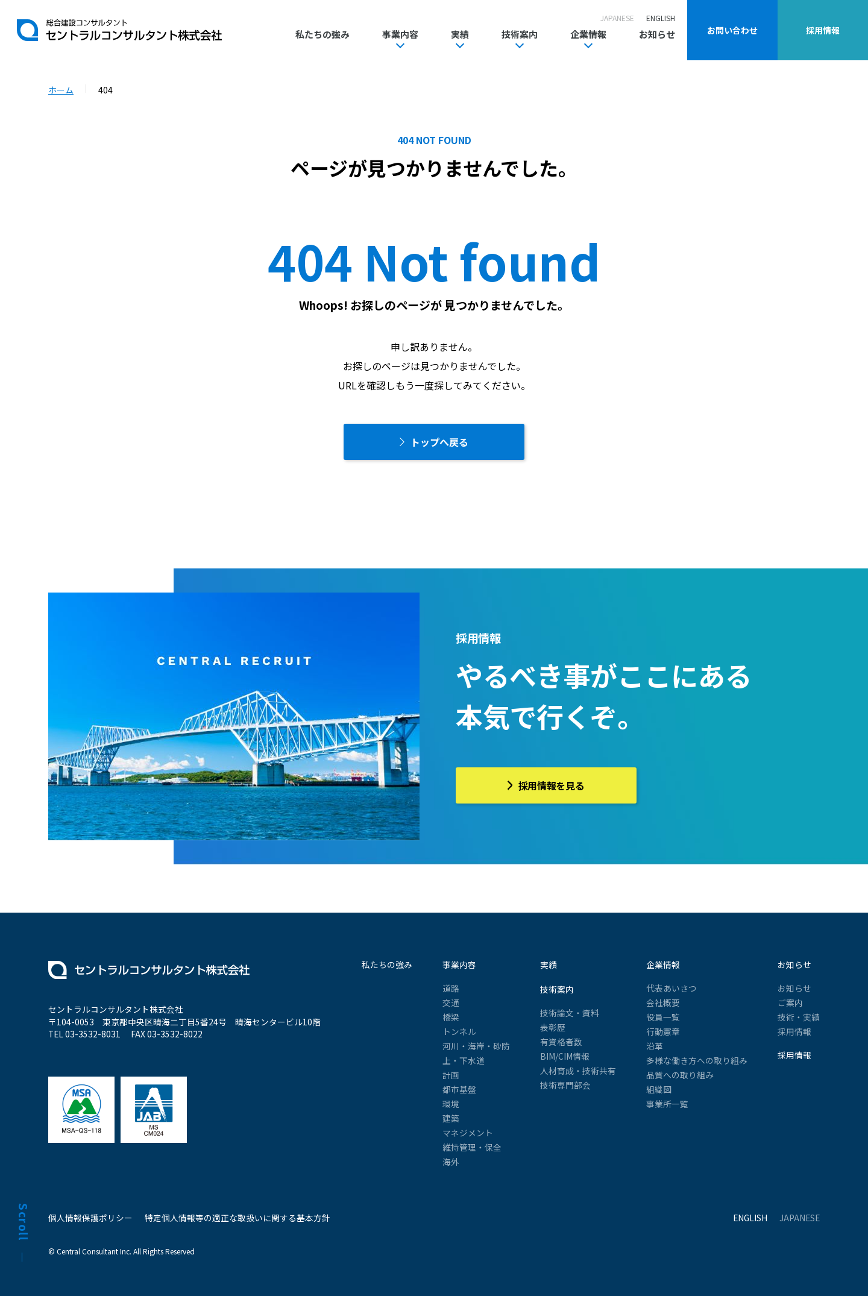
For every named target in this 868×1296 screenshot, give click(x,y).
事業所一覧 (667, 1104)
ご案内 (790, 1002)
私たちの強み (322, 34)
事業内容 (400, 35)
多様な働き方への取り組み (696, 1060)
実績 (460, 35)
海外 (450, 1162)
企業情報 (588, 35)
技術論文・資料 (569, 1013)
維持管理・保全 (472, 1147)
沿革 (654, 1046)
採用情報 (794, 1031)
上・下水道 (463, 1060)
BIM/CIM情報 (565, 1056)
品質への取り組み (680, 1075)
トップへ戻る (439, 442)
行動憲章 (663, 1031)
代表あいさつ (671, 988)
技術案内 (520, 35)
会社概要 (663, 1002)
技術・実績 (799, 1017)
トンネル (459, 1031)
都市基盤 (459, 1089)
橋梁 (450, 1017)
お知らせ (657, 34)
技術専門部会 (565, 1085)
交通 (450, 1002)
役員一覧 (663, 1017)
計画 (450, 1075)
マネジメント (467, 1133)
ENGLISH (660, 18)
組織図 (658, 1089)
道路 (450, 988)
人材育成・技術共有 (578, 1071)
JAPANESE (617, 18)
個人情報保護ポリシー (90, 1218)
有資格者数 (561, 1042)
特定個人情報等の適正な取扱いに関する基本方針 (237, 1218)
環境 (450, 1104)
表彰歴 (552, 1027)
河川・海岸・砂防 (476, 1046)
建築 (450, 1118)
